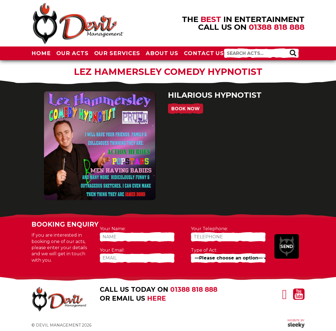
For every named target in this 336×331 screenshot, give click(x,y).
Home (41, 53)
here (156, 298)
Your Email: (112, 250)
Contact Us (204, 53)
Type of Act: (204, 250)
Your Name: (113, 228)
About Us (162, 53)
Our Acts (72, 53)
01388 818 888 (277, 27)
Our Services (117, 53)
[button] (293, 53)
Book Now (185, 108)
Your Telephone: (209, 228)
